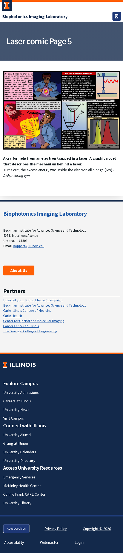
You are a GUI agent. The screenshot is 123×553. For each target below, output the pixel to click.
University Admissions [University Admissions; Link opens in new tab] (21, 392)
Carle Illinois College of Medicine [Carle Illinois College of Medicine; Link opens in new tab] (27, 310)
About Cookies (16, 528)
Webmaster (49, 542)
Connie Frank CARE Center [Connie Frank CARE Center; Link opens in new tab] (24, 494)
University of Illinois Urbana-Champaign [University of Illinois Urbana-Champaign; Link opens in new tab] (33, 300)
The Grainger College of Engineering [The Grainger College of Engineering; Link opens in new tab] (30, 331)
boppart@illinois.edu (28, 246)
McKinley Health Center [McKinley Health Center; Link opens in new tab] (22, 485)
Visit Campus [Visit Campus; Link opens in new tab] (13, 418)
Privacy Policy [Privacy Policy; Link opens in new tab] (56, 528)
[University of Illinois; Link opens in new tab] (19, 365)
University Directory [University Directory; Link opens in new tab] (19, 460)
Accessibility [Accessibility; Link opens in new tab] (14, 542)
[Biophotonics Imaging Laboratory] (35, 16)
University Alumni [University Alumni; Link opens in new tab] (17, 434)
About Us (18, 270)
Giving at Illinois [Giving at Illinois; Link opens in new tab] (16, 443)
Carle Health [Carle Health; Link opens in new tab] (12, 315)
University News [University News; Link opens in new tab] (16, 409)
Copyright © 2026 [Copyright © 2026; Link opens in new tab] (97, 528)
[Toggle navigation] (116, 16)
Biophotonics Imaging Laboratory (45, 213)
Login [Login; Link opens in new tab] (79, 542)
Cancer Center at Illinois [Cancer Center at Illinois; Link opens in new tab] (21, 326)
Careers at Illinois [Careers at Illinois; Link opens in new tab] (17, 401)
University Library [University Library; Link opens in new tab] (17, 502)
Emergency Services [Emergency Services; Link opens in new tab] (19, 477)
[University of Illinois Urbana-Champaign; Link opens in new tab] (7, 6)
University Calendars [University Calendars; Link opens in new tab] (19, 451)
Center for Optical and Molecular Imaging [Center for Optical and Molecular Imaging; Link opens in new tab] (34, 321)
